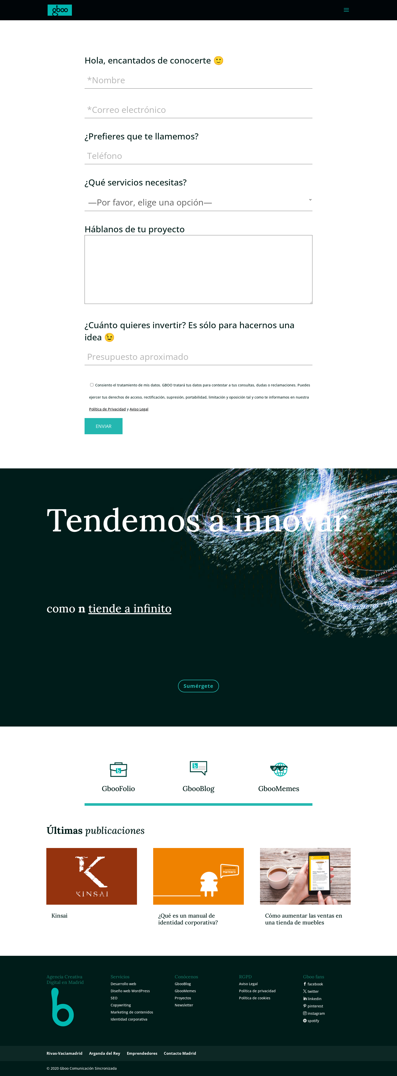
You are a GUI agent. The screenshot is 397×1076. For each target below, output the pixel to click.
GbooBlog (198, 788)
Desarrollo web (123, 983)
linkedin (314, 998)
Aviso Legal (139, 409)
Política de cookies (254, 998)
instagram (316, 1013)
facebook (315, 984)
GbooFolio (118, 788)
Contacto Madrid (180, 1053)
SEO (114, 998)
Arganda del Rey (104, 1053)
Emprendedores (142, 1053)
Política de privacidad (257, 990)
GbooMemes (278, 788)
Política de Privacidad (107, 409)
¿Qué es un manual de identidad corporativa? (188, 919)
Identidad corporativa (129, 1019)
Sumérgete (198, 685)
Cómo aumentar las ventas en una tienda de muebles (303, 919)
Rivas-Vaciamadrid (65, 1053)
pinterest (315, 1006)
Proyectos (183, 998)
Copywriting (121, 1005)
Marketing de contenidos (132, 1012)
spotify (313, 1020)
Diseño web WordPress (130, 990)
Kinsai (59, 915)
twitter (313, 991)
